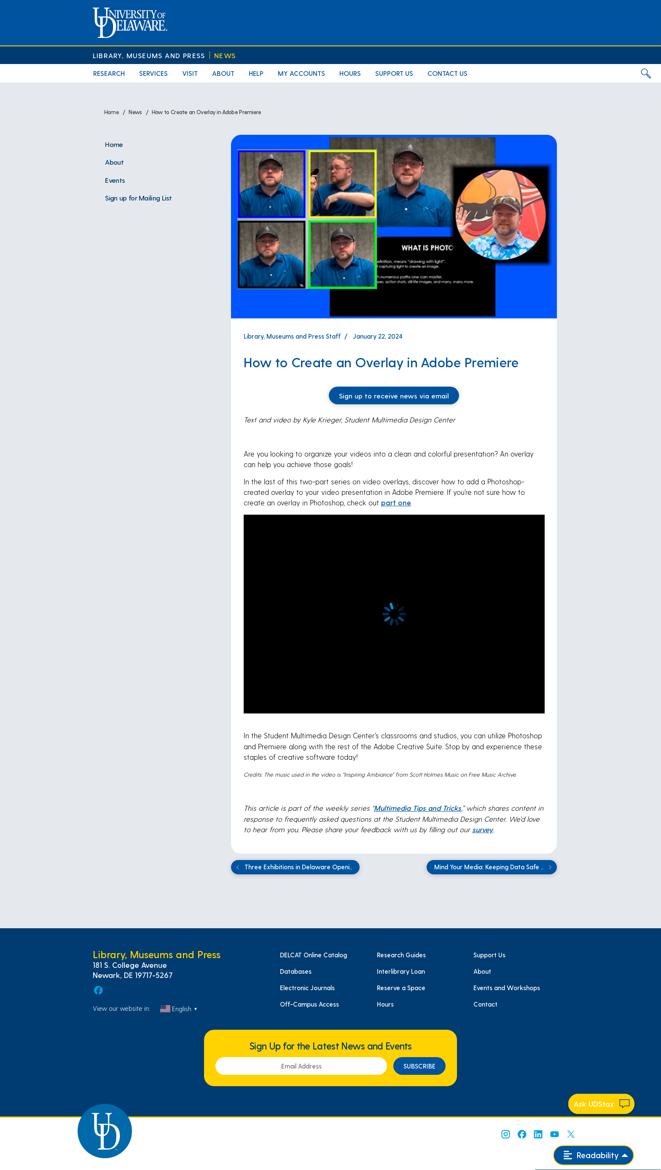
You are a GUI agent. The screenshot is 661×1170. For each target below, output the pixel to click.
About (482, 971)
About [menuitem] (223, 73)
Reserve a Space (401, 987)
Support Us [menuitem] (394, 73)
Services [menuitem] (153, 73)
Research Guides (401, 955)
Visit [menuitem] (190, 73)
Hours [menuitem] (350, 73)
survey (482, 829)
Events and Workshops (506, 987)
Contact (485, 1004)
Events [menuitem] (115, 180)
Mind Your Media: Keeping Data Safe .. (494, 867)
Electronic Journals (307, 987)
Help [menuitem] (256, 73)
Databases (296, 971)
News (225, 55)
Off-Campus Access (309, 1004)
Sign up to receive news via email (394, 395)
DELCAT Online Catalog (313, 955)
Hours (385, 1004)
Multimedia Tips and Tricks (417, 808)
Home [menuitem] (114, 144)
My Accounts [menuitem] (301, 73)
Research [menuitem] (109, 73)
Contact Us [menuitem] (447, 73)
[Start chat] (601, 1104)
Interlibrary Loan (401, 971)
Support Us (489, 955)
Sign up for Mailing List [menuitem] (138, 197)
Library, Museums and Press (149, 55)
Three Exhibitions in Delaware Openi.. (293, 867)
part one (396, 502)
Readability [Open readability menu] (591, 1155)
